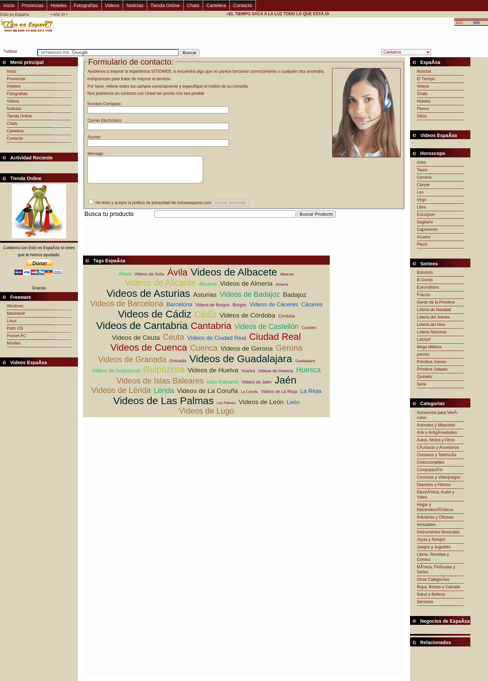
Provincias (33, 5)
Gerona (289, 353)
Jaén (285, 385)
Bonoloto (425, 272)
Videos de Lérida (121, 395)
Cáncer (423, 184)
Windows (15, 306)
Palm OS (15, 328)
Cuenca (204, 353)
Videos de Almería (246, 288)
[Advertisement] (206, 226)
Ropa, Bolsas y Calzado (438, 587)
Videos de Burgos (213, 309)
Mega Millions (429, 347)
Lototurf (424, 339)
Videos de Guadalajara (240, 363)
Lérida (164, 396)
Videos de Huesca (275, 375)
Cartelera (216, 5)
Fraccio (423, 294)
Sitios (422, 116)
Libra (421, 207)
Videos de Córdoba (247, 320)
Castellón (309, 333)
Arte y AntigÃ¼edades (437, 432)
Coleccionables (430, 462)
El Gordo (425, 280)
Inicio (9, 5)
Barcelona (179, 309)
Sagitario (425, 222)
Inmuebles (426, 524)
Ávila (177, 277)
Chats (193, 5)
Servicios (425, 601)
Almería (282, 289)
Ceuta (173, 342)
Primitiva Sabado (432, 369)
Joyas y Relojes (431, 539)
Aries (421, 162)
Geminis (424, 177)
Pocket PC (16, 335)
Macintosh (16, 313)
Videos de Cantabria (142, 330)
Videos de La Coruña (207, 395)
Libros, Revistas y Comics (433, 557)
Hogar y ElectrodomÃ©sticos (435, 507)
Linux (12, 320)
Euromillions (428, 287)
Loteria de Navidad (434, 309)
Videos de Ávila (149, 279)
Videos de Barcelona (126, 308)
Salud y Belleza (431, 594)
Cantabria (211, 331)
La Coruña (249, 397)
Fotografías (86, 5)
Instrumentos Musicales (438, 532)
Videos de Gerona (247, 353)
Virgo (421, 199)
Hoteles (58, 5)
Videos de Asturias (148, 298)
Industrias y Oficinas (435, 517)
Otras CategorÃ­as (433, 579)
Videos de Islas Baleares (160, 385)
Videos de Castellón (267, 332)
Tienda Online (165, 5)
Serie (421, 384)
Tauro (422, 170)
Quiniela (424, 376)
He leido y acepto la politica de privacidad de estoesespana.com (153, 207)
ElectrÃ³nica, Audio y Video (435, 495)
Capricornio (427, 229)
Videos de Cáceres (273, 309)
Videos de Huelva (213, 375)
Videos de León (261, 407)
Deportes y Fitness (434, 484)
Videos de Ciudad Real (216, 343)
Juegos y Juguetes (434, 547)
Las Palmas (226, 408)
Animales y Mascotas (436, 425)
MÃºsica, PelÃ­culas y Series (436, 569)
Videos (112, 5)
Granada (177, 365)
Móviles (14, 343)
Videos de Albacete (233, 277)
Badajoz (294, 299)
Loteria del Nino (431, 324)
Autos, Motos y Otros (436, 440)
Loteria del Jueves (433, 317)
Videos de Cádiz (154, 319)
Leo (420, 192)
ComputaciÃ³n (430, 469)
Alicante (208, 289)
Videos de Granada (132, 364)
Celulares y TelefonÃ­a (436, 455)
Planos (423, 108)
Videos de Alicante (160, 287)
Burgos (239, 309)
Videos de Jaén (256, 387)
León (293, 407)
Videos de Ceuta (136, 342)
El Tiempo (426, 78)
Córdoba (286, 321)
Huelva (248, 375)
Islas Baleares (223, 387)
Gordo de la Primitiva (436, 302)
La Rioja (311, 396)
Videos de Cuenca (148, 352)
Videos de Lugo (206, 416)
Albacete (287, 279)
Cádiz (206, 319)
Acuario (424, 237)
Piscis (422, 244)
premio (423, 354)
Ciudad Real (275, 341)
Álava (125, 279)
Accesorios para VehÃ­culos (437, 415)
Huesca (308, 375)
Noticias (134, 5)
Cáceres (312, 309)
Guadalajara (305, 366)
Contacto (242, 5)
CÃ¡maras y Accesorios (438, 447)
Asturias (205, 299)
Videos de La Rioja (279, 396)
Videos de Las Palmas (163, 405)
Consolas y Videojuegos (439, 477)
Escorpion (426, 214)
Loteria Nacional (431, 332)
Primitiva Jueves (431, 361)
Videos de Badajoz (250, 299)
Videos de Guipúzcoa (116, 375)
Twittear (10, 51)
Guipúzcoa (163, 374)
